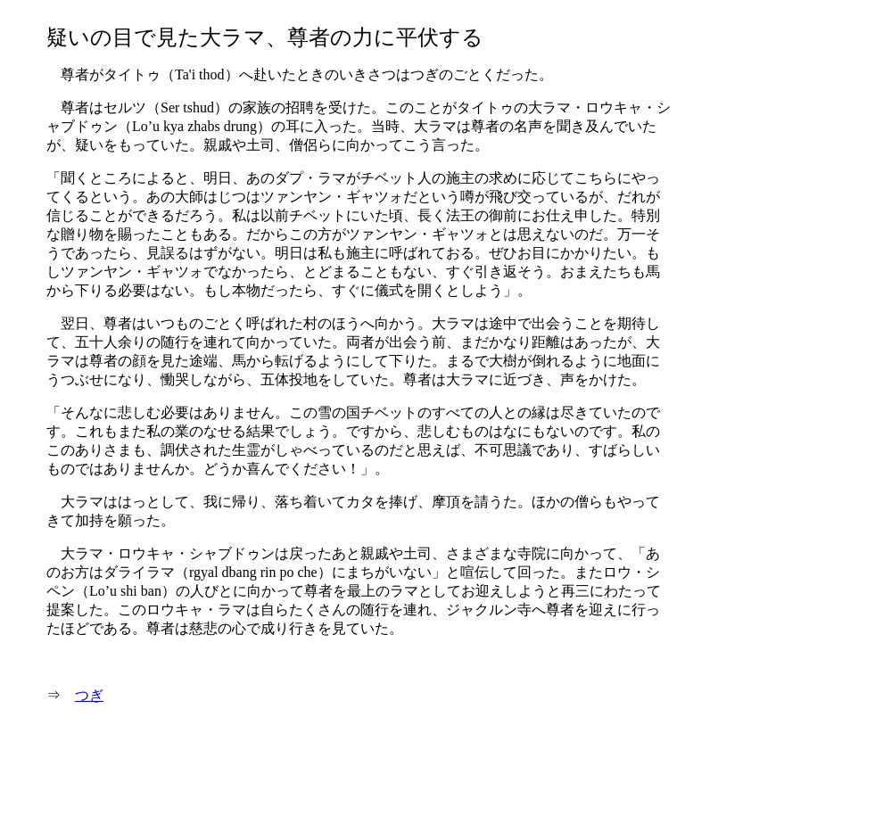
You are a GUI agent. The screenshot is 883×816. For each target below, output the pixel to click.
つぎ (89, 695)
